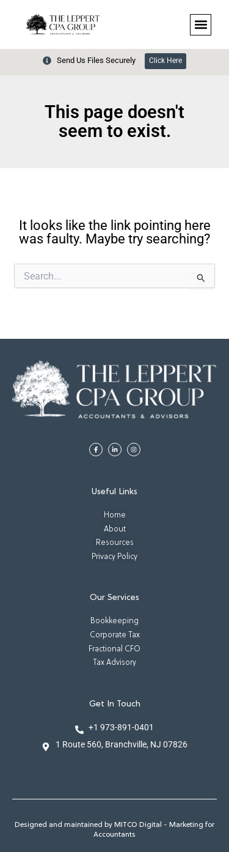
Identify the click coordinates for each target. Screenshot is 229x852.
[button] (200, 24)
